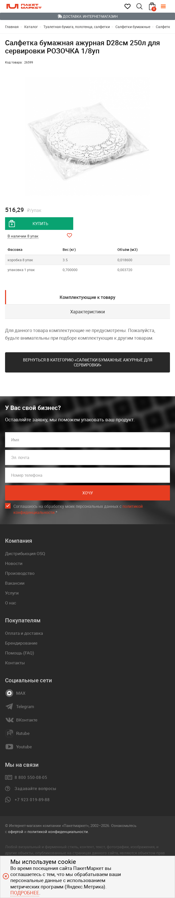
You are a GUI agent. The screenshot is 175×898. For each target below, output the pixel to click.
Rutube (23, 733)
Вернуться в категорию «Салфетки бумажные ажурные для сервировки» (87, 362)
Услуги (12, 593)
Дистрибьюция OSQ (25, 553)
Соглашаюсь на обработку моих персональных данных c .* (78, 509)
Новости (13, 563)
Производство (20, 573)
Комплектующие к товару (87, 297)
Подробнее (24, 892)
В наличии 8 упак (23, 235)
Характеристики (87, 312)
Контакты (15, 663)
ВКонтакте (26, 720)
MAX (21, 693)
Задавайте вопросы (35, 788)
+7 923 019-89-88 (32, 799)
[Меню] (167, 6)
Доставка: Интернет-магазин (88, 16)
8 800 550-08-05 (31, 777)
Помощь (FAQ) (19, 653)
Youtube (24, 747)
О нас (10, 603)
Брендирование (21, 643)
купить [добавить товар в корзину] (40, 223)
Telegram (25, 706)
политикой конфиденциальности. (58, 831)
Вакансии (14, 583)
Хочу (87, 493)
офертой (15, 831)
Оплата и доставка (24, 633)
